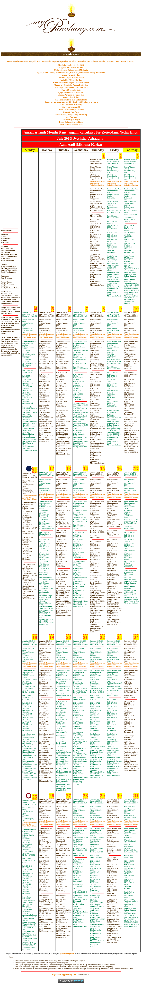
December (91, 61)
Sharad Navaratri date (71, 90)
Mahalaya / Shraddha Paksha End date (70, 87)
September (63, 61)
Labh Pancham (71, 117)
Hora (117, 61)
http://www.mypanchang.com (64, 974)
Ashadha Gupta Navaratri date (71, 77)
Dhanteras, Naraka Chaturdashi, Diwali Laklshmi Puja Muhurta (71, 102)
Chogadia (101, 61)
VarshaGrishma (97, 184)
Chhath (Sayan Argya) (71, 119)
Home (130, 61)
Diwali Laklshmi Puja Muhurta (71, 110)
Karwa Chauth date (71, 97)
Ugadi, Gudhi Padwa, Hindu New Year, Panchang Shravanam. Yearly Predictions (71, 73)
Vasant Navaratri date (71, 75)
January (10, 61)
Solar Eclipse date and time (71, 124)
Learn (123, 61)
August (55, 61)
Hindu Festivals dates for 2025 (71, 65)
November (82, 61)
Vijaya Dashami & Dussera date (71, 92)
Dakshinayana (97, 181)
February (19, 61)
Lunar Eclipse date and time (71, 122)
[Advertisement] (11, 26)
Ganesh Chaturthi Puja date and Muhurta (71, 82)
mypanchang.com (71, 54)
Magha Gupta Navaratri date (71, 67)
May (39, 61)
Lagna (110, 61)
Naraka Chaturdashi (71, 107)
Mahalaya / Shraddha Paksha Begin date (71, 85)
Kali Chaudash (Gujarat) (70, 105)
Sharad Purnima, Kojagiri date (71, 95)
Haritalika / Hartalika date (71, 80)
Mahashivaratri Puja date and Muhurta (71, 70)
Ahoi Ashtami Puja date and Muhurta (71, 100)
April (33, 61)
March (27, 61)
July (49, 61)
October (72, 61)
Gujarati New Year (71, 112)
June (44, 61)
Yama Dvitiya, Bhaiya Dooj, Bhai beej (71, 114)
